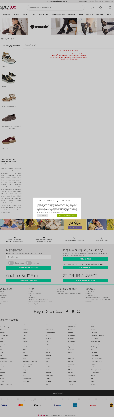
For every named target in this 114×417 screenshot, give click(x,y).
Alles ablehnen (42, 215)
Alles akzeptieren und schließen (67, 215)
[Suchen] (81, 7)
